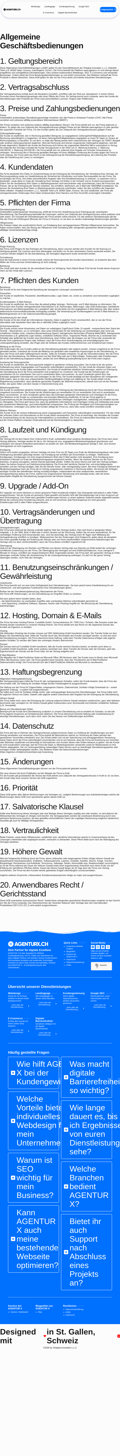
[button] (33, 1072)
